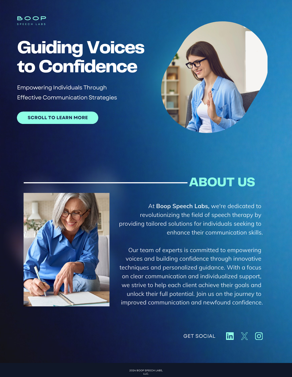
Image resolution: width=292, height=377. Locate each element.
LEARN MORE (72, 117)
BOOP (32, 18)
